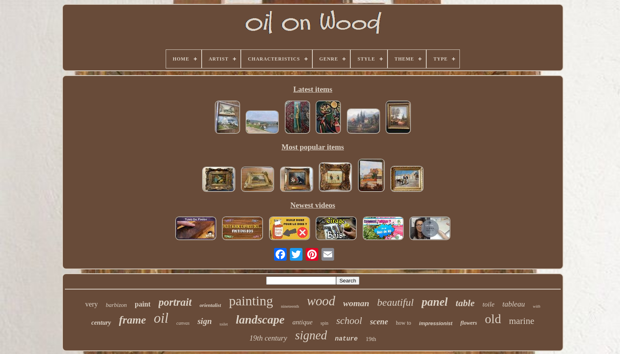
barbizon (116, 305)
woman (356, 303)
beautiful (395, 302)
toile (488, 304)
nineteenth (290, 306)
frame (132, 320)
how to (403, 323)
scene (379, 321)
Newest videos (312, 205)
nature (346, 339)
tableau (514, 304)
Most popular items (313, 147)
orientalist (210, 305)
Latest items (313, 89)
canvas (182, 323)
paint (143, 304)
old (493, 319)
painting (251, 300)
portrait (175, 302)
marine (521, 321)
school (349, 320)
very (91, 304)
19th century (268, 338)
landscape (260, 319)
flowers (468, 323)
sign (204, 321)
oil (161, 318)
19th (371, 339)
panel (435, 301)
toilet (224, 324)
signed (311, 335)
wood (321, 301)
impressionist (436, 323)
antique (302, 322)
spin (324, 323)
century (101, 322)
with (537, 306)
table (465, 303)
